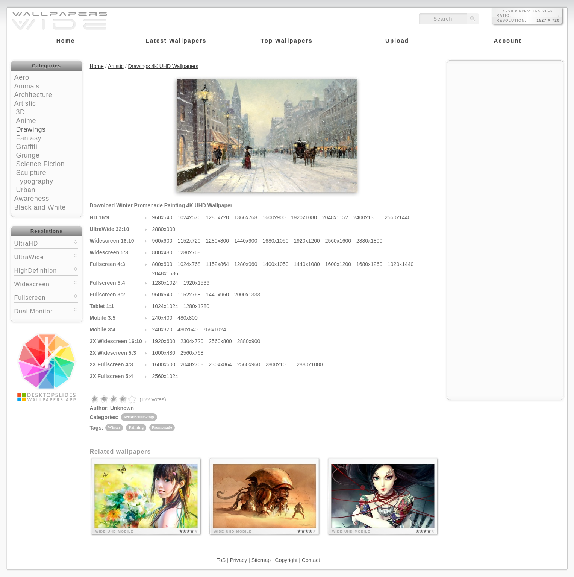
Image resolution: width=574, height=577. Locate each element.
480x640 (187, 329)
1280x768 (189, 252)
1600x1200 (338, 264)
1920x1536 (196, 283)
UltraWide (46, 256)
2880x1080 (310, 364)
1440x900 (245, 241)
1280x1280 (196, 306)
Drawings (31, 129)
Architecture (33, 95)
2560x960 (248, 364)
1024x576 (189, 217)
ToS (221, 560)
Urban (26, 190)
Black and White (40, 207)
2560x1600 (338, 241)
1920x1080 (304, 217)
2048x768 (192, 364)
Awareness (31, 198)
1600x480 (164, 353)
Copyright (286, 560)
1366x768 (245, 217)
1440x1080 (307, 264)
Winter (114, 427)
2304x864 (220, 364)
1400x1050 (275, 264)
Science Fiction (40, 164)
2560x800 (220, 341)
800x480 (162, 252)
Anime (26, 121)
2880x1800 (369, 241)
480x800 (187, 318)
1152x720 (189, 241)
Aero (21, 77)
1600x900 (274, 217)
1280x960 (245, 264)
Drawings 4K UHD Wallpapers (163, 66)
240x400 (162, 318)
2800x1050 (278, 364)
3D (20, 112)
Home (97, 66)
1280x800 (217, 241)
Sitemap (261, 560)
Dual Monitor (46, 310)
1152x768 (189, 295)
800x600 (162, 264)
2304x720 (192, 341)
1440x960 (217, 295)
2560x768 (192, 353)
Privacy (238, 560)
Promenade (162, 427)
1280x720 (217, 217)
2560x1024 (165, 376)
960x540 (162, 217)
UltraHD (46, 243)
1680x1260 (369, 264)
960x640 (162, 295)
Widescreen (46, 283)
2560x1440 (397, 217)
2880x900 (164, 229)
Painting (136, 427)
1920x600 (164, 341)
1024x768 (189, 264)
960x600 (162, 241)
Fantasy (29, 138)
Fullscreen (46, 297)
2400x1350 (366, 217)
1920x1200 (307, 241)
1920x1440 (400, 264)
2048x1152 (335, 217)
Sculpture (31, 172)
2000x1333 (247, 295)
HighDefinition (46, 270)
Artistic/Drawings (139, 417)
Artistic (25, 103)
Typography (34, 181)
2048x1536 (165, 273)
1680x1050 (275, 241)
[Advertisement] (505, 112)
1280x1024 (165, 283)
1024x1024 (165, 306)
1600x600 (164, 364)
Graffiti (27, 146)
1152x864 (217, 264)
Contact (311, 560)
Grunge (28, 155)
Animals (27, 86)
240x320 (162, 329)
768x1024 (214, 329)
